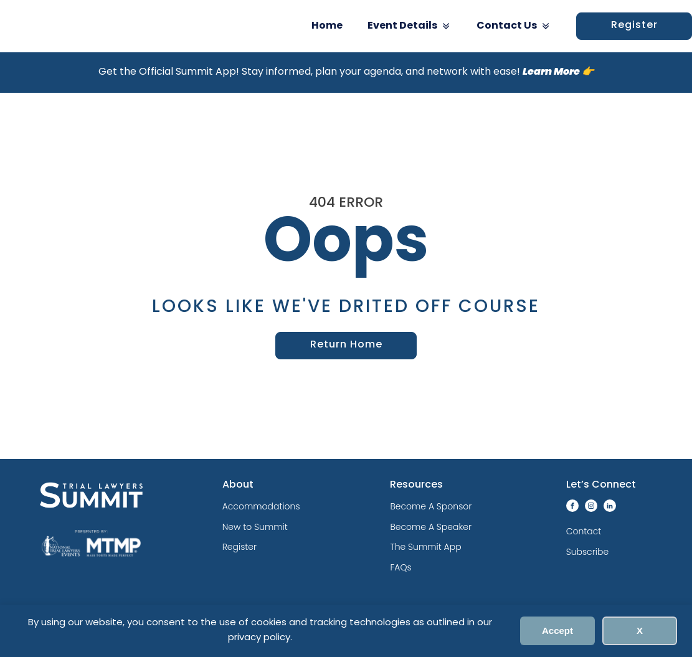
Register (239, 547)
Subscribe (587, 552)
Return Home (346, 345)
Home (327, 26)
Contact (584, 531)
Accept (557, 630)
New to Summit (255, 527)
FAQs (400, 567)
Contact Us (513, 26)
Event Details (409, 26)
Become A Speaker (431, 527)
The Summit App (425, 547)
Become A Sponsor (431, 506)
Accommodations (261, 506)
